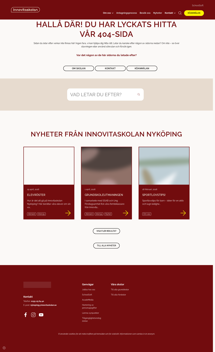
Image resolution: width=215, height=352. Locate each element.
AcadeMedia (87, 300)
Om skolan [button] (78, 68)
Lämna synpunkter (90, 313)
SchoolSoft (197, 5)
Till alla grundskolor (120, 289)
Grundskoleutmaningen (104, 195)
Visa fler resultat (106, 231)
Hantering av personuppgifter (89, 306)
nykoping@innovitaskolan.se (43, 305)
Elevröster (36, 195)
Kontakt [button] (110, 68)
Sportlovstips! (154, 195)
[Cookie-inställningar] (4, 348)
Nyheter (157, 13)
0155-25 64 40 (37, 301)
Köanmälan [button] (142, 68)
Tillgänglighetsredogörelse (91, 319)
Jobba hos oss (88, 289)
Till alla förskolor (118, 295)
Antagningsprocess (126, 13)
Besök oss (145, 13)
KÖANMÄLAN (194, 13)
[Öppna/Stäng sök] (180, 13)
